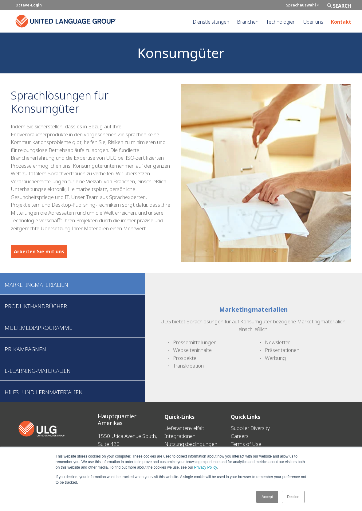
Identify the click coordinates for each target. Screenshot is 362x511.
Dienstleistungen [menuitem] (211, 21)
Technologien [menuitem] (281, 21)
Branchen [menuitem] (247, 21)
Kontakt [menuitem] (341, 21)
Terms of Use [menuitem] (246, 443)
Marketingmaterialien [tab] (36, 284)
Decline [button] (293, 497)
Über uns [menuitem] (313, 21)
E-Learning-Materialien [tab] (38, 370)
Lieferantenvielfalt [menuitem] (184, 427)
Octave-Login (28, 5)
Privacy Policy (205, 468)
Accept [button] (267, 497)
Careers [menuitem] (240, 435)
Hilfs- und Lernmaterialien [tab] (44, 392)
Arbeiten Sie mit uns (39, 251)
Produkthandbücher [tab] (36, 306)
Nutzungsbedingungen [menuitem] (190, 443)
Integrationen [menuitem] (179, 435)
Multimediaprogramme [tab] (38, 327)
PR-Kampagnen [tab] (25, 349)
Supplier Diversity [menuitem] (250, 427)
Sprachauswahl (302, 5)
